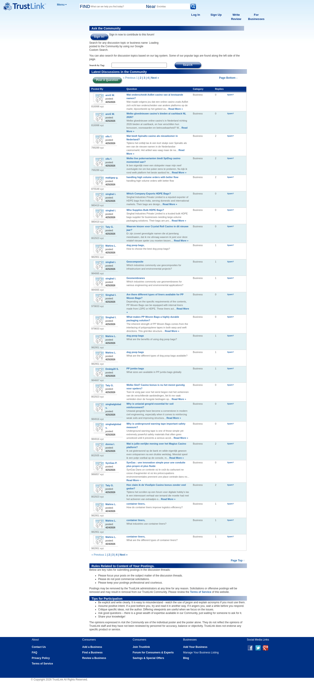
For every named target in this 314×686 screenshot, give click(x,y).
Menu (62, 4)
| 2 (140, 77)
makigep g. (112, 177)
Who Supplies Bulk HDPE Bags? (145, 210)
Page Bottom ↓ (228, 77)
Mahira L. (111, 245)
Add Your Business (195, 647)
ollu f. (109, 136)
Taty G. (110, 226)
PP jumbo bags (135, 368)
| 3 (143, 77)
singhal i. (111, 194)
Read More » (175, 109)
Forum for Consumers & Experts (153, 652)
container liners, (135, 503)
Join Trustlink (141, 647)
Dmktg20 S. (112, 369)
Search (188, 65)
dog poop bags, (135, 245)
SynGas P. (111, 463)
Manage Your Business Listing (201, 652)
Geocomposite (134, 261)
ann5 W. (110, 95)
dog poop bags (135, 335)
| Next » (154, 77)
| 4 (147, 77)
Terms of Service (200, 592)
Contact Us (39, 647)
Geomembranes (135, 278)
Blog (186, 658)
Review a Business (94, 658)
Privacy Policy (41, 658)
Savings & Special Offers (148, 658)
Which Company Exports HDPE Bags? (148, 193)
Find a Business (92, 652)
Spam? (230, 95)
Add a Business (92, 647)
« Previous (129, 77)
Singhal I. (111, 295)
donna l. (110, 444)
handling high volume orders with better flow (152, 177)
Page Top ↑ (238, 560)
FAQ (34, 652)
